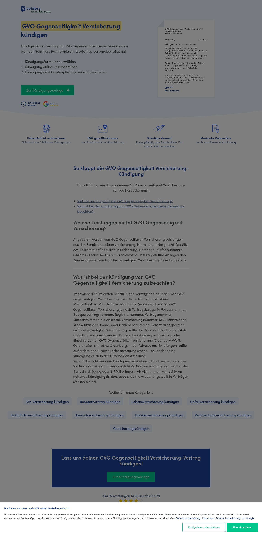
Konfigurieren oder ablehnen (204, 527)
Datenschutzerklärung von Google (235, 518)
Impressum (208, 518)
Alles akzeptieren (242, 527)
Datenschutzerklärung (188, 518)
